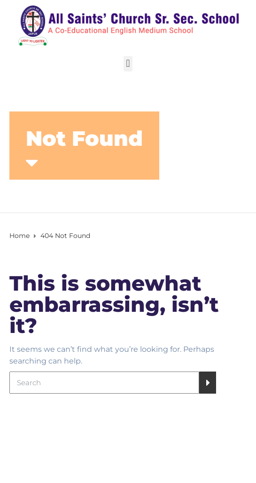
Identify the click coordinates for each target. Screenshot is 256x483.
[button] (128, 63)
